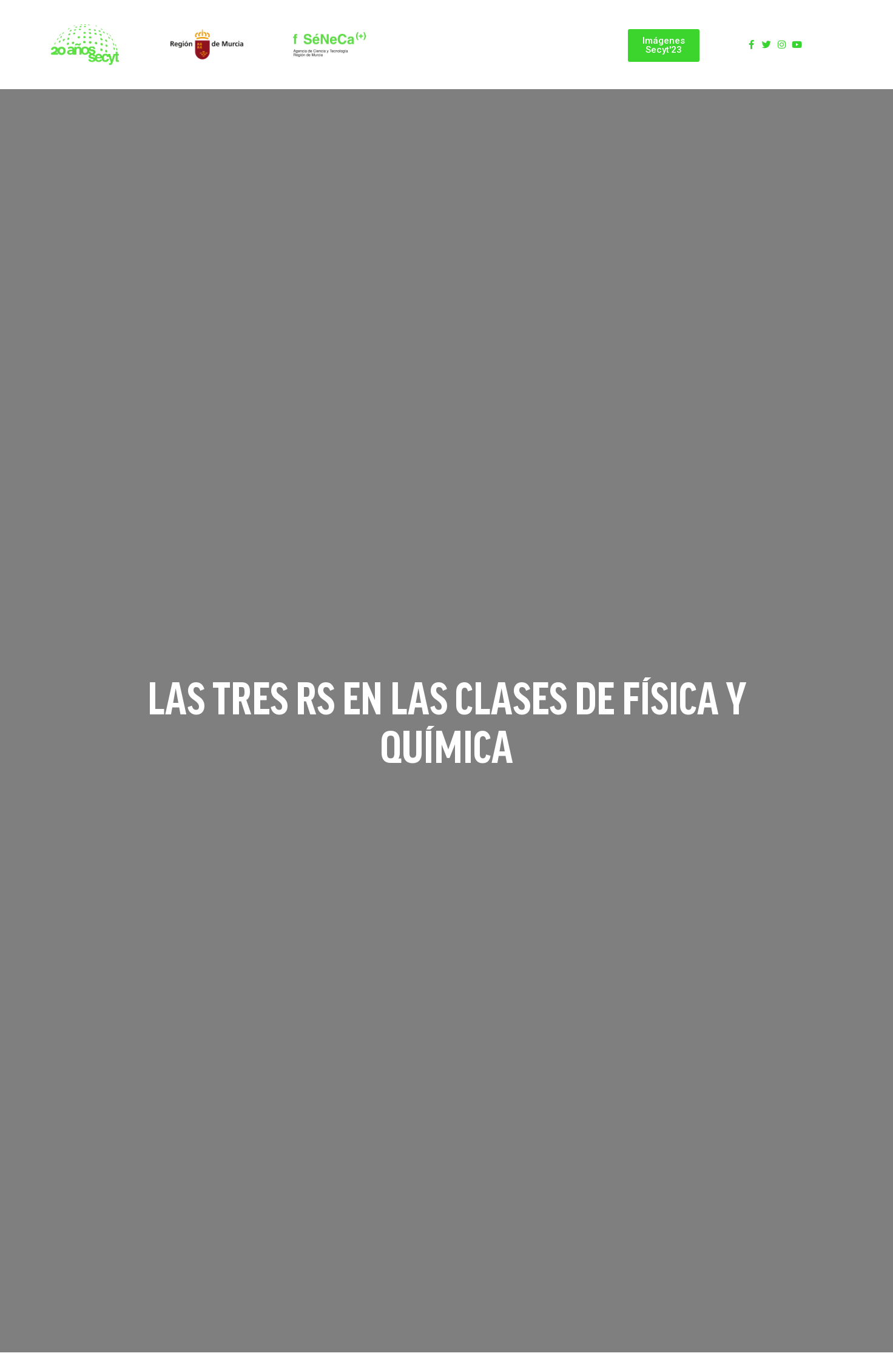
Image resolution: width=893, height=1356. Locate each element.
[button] (663, 45)
